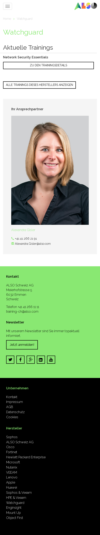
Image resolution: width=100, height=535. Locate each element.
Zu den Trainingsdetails (48, 65)
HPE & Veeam (16, 498)
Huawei (11, 487)
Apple (10, 482)
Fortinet (11, 452)
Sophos (12, 437)
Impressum (14, 402)
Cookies (12, 417)
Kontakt (11, 397)
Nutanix (11, 467)
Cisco (10, 447)
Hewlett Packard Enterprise (26, 457)
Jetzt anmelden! (22, 345)
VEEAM (11, 472)
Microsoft (13, 462)
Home (7, 18)
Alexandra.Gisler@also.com (33, 243)
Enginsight (13, 508)
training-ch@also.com (22, 311)
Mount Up (13, 513)
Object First (14, 518)
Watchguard (25, 18)
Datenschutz (15, 412)
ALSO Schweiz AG (20, 442)
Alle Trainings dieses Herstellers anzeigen (39, 84)
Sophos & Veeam (19, 493)
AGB (9, 407)
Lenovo (11, 477)
